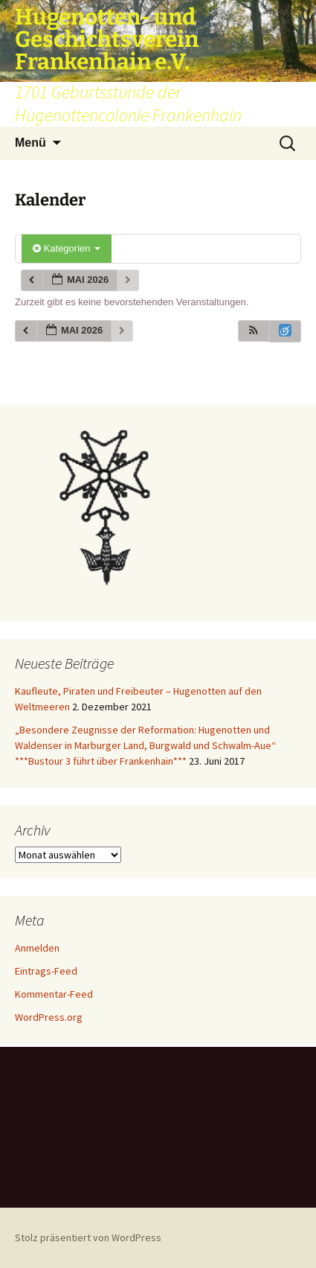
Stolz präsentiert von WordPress (88, 1237)
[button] (253, 331)
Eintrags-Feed (46, 971)
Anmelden (37, 948)
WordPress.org (49, 1017)
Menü (30, 142)
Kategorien (66, 248)
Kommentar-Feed (54, 994)
